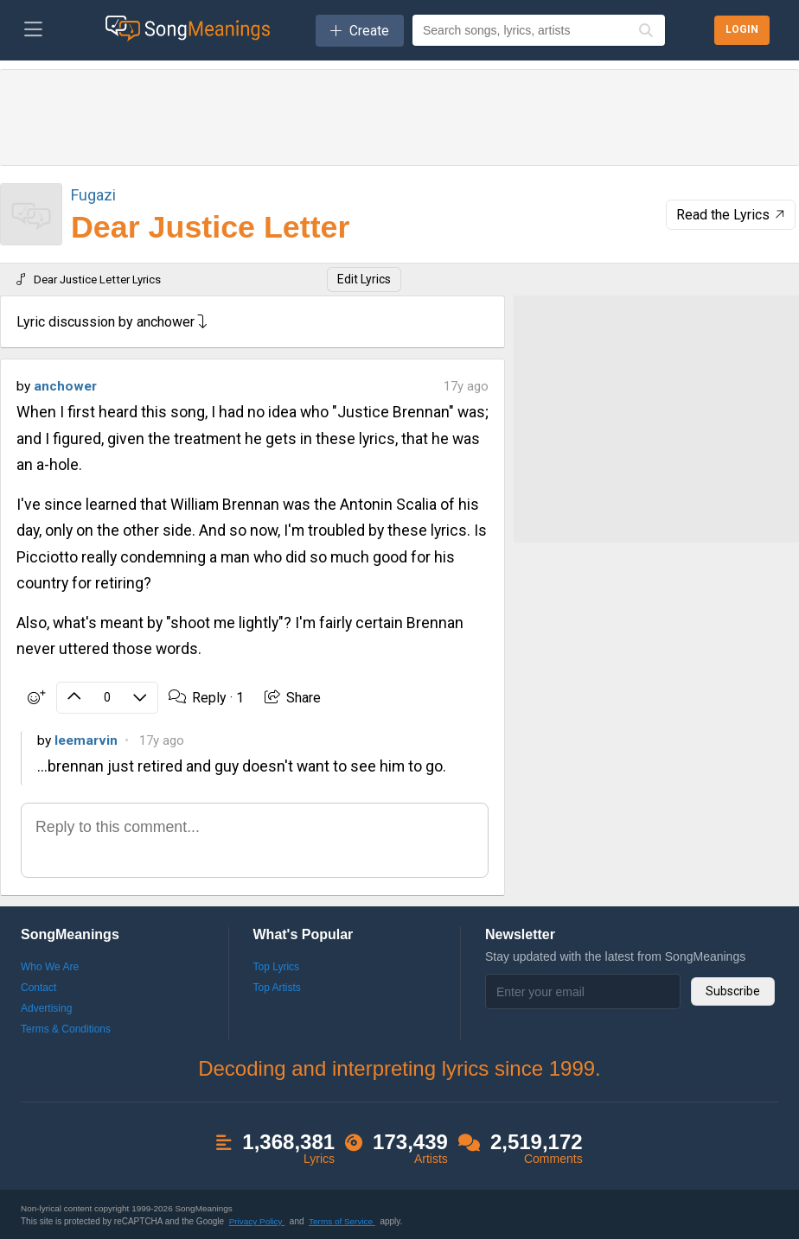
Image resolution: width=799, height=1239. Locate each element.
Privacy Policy (257, 1220)
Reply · (204, 697)
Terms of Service (342, 1220)
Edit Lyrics (364, 279)
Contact (38, 987)
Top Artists (277, 987)
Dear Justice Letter (210, 227)
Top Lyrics (276, 966)
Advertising (46, 1007)
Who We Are (50, 966)
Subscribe (733, 990)
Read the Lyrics (732, 214)
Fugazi (93, 195)
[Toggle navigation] (33, 30)
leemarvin (86, 739)
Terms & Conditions (66, 1028)
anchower (65, 386)
